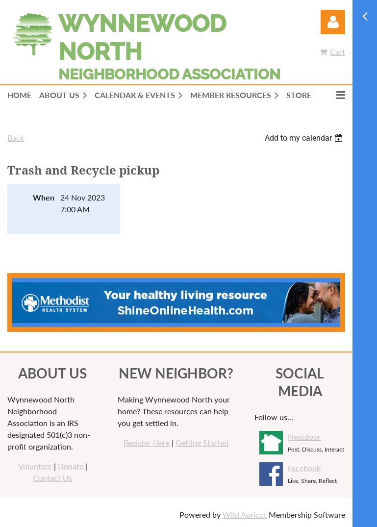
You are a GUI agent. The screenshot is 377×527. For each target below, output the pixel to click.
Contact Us (52, 477)
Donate (70, 466)
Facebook (304, 468)
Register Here (147, 442)
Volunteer (35, 466)
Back (15, 137)
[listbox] (305, 138)
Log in (333, 22)
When (43, 197)
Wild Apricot (245, 514)
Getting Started (202, 442)
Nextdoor (304, 436)
